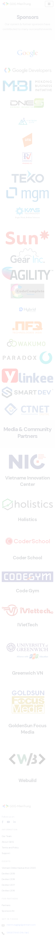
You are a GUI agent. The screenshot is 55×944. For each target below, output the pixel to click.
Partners (6, 905)
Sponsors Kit (8, 910)
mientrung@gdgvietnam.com (21, 924)
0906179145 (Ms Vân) (18, 932)
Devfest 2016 (8, 890)
